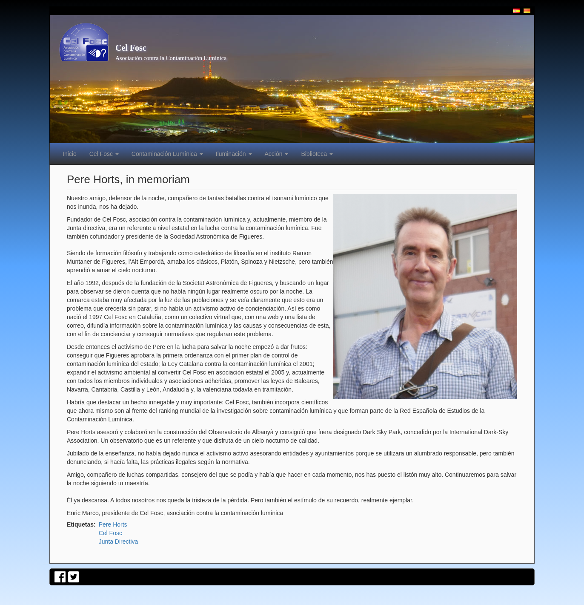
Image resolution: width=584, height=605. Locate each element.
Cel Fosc (130, 47)
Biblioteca (317, 153)
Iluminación (234, 153)
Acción (277, 153)
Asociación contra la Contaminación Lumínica (170, 58)
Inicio (70, 153)
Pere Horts (113, 524)
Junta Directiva (118, 541)
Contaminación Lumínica (167, 153)
